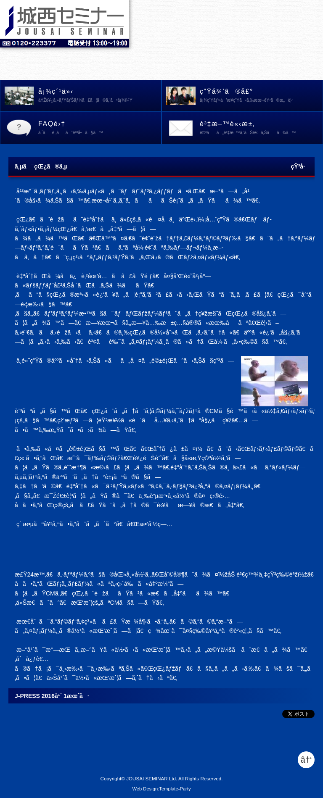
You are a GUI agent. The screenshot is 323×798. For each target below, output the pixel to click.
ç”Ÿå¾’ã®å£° (261, 96)
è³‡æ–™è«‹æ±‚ (261, 128)
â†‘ (306, 759)
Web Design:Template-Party (161, 788)
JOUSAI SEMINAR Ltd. (151, 778)
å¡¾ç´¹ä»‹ (99, 96)
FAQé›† (99, 128)
